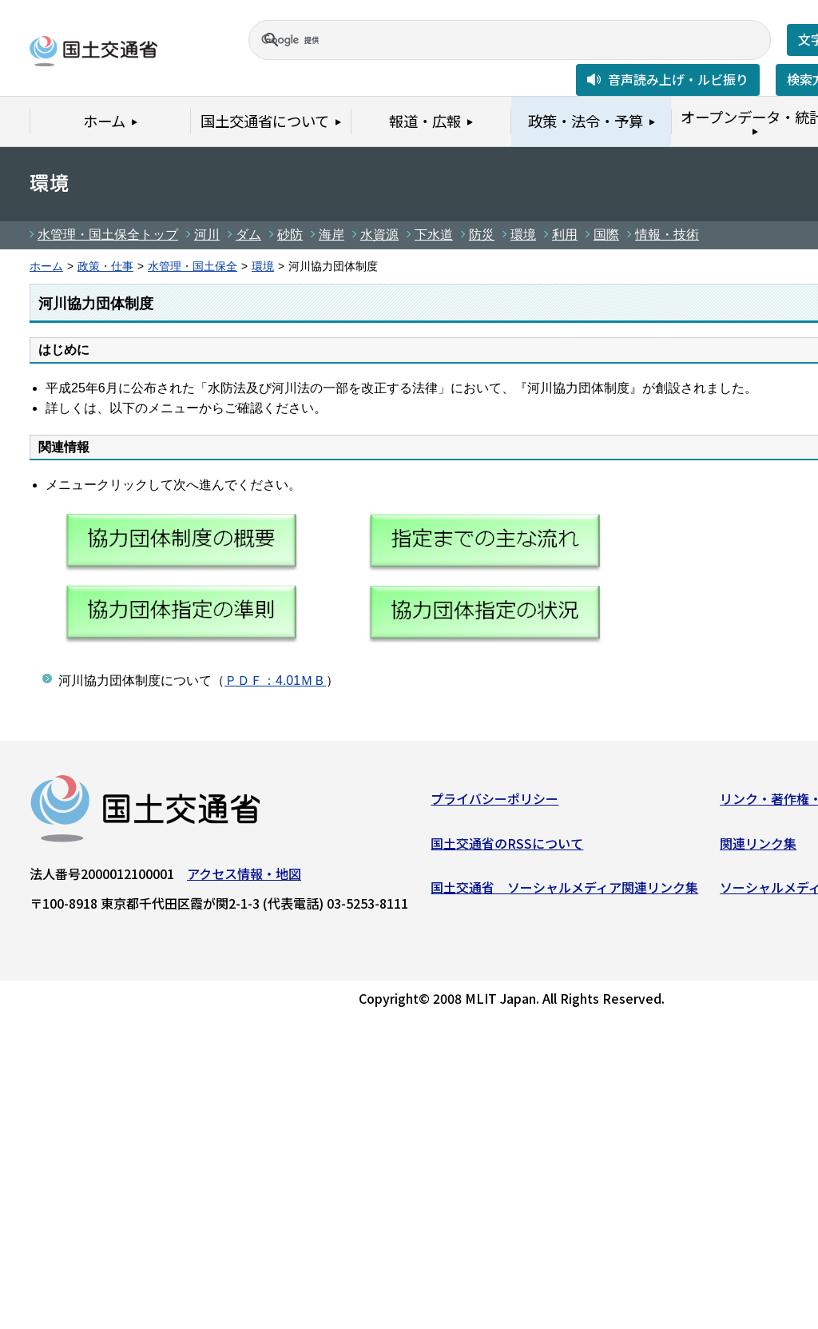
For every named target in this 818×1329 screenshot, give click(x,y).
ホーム (46, 267)
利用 (565, 234)
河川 (207, 234)
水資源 (379, 234)
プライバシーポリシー (494, 802)
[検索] (490, 40)
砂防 (290, 234)
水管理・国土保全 (192, 267)
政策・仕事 (105, 267)
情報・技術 (667, 234)
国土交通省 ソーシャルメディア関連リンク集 (564, 891)
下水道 (434, 234)
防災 (481, 234)
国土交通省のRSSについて (507, 846)
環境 (523, 234)
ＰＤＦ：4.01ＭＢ (275, 680)
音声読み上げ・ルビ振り (678, 79)
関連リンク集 (758, 846)
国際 (606, 234)
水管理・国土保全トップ (108, 234)
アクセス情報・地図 (244, 877)
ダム (248, 234)
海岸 (331, 234)
